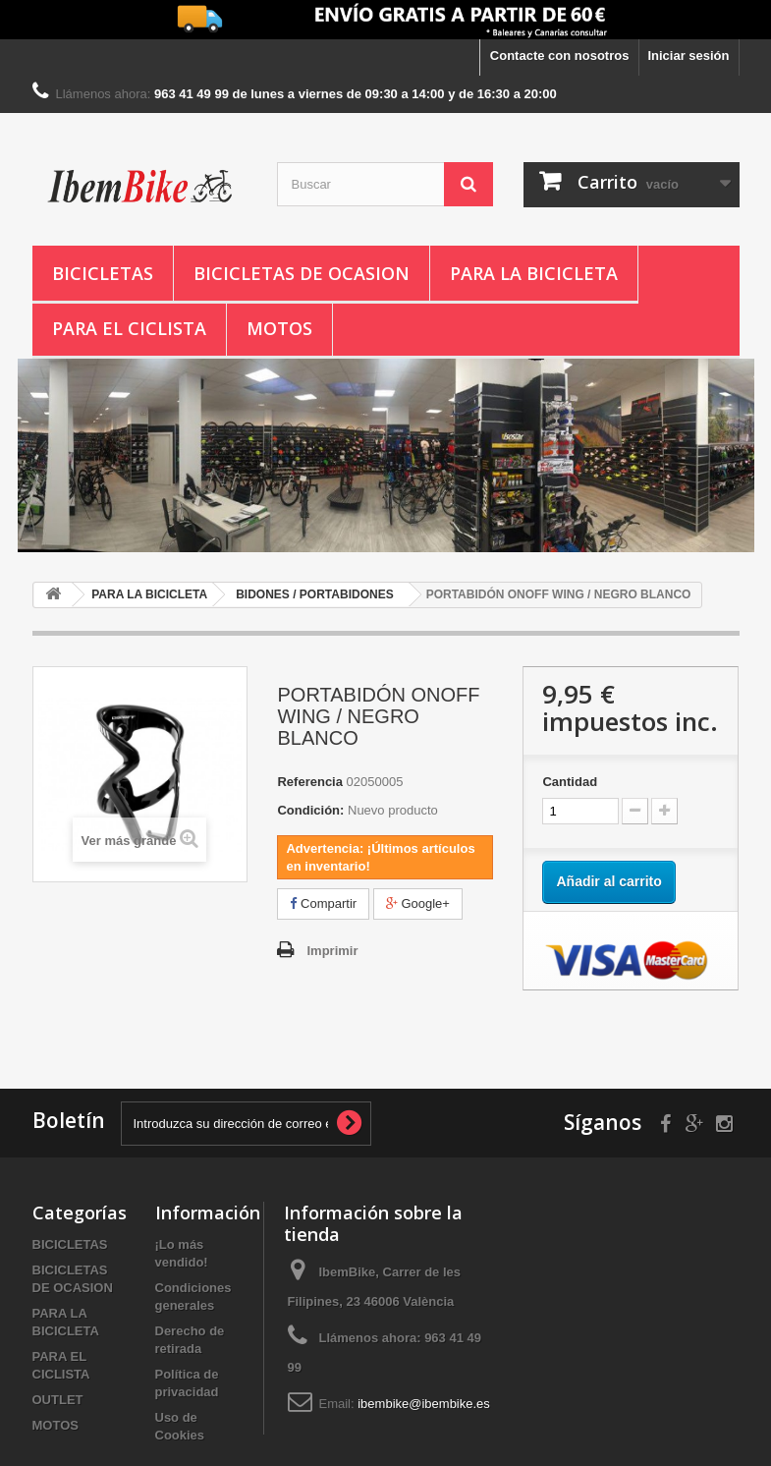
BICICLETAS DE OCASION (301, 273)
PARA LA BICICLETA (534, 273)
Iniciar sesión (688, 55)
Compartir (323, 903)
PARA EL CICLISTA (129, 328)
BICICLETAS (102, 273)
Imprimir (332, 950)
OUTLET (57, 1399)
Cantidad (569, 781)
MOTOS (279, 328)
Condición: (310, 810)
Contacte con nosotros (560, 55)
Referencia (309, 781)
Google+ (418, 903)
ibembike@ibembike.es (424, 1403)
